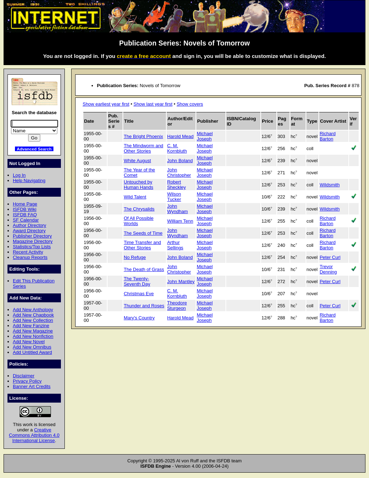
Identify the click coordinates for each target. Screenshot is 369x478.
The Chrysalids (139, 209)
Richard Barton (327, 136)
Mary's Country (139, 317)
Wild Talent (135, 197)
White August (137, 160)
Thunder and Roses (144, 305)
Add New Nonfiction (33, 336)
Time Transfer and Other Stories (142, 245)
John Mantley (180, 281)
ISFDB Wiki (24, 209)
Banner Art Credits (32, 386)
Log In (19, 175)
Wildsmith (329, 184)
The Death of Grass (144, 269)
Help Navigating (29, 180)
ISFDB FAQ (25, 214)
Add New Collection (33, 320)
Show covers (190, 104)
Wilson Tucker (174, 196)
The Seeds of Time (143, 233)
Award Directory (29, 230)
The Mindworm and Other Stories (143, 148)
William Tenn (180, 221)
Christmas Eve (139, 293)
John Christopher (179, 172)
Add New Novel (29, 341)
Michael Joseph (205, 136)
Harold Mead (180, 136)
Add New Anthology (33, 309)
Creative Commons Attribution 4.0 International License (34, 435)
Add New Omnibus (32, 347)
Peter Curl (329, 257)
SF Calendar (26, 220)
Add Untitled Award (32, 352)
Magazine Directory (33, 241)
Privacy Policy (27, 381)
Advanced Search (34, 149)
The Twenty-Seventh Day (137, 281)
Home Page (25, 204)
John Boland (180, 160)
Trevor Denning (328, 269)
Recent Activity (28, 252)
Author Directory (29, 225)
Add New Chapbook (33, 315)
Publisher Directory (32, 236)
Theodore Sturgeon (177, 305)
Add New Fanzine (31, 325)
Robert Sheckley (176, 184)
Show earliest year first (106, 104)
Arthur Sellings (175, 245)
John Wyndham (177, 208)
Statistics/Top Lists (32, 246)
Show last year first (153, 104)
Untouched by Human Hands (138, 184)
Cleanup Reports (30, 257)
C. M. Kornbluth (177, 148)
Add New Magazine (33, 331)
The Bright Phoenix (143, 136)
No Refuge (135, 257)
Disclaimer (23, 375)
